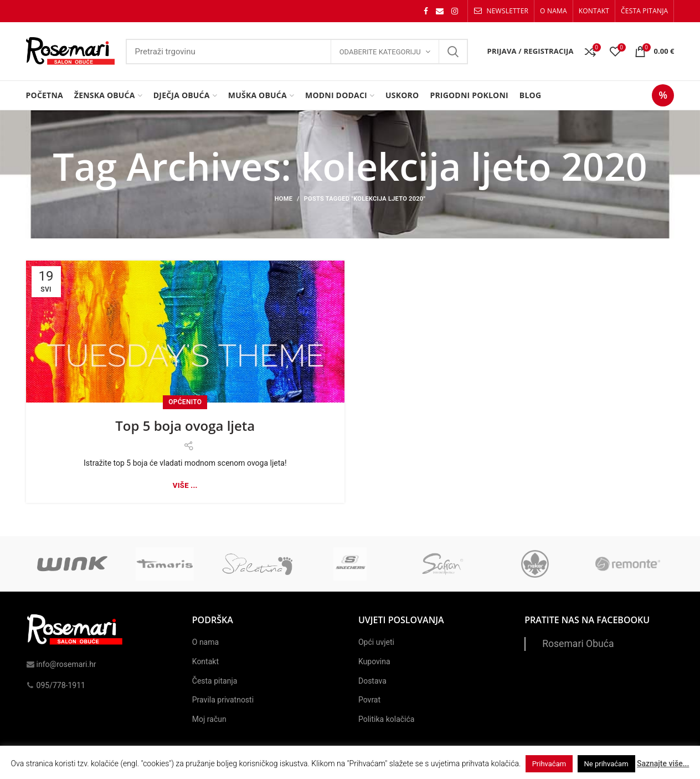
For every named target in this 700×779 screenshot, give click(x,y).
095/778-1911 (55, 685)
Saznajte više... (663, 763)
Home (283, 198)
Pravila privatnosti (223, 699)
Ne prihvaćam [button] (606, 764)
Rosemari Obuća (578, 643)
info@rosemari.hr (61, 664)
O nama (205, 642)
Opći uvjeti (376, 642)
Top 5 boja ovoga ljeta (185, 425)
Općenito (185, 402)
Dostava (372, 680)
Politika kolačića (386, 719)
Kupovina (374, 661)
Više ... (185, 485)
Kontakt (205, 661)
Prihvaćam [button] (549, 764)
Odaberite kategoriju (380, 52)
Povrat (369, 699)
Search (453, 51)
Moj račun (209, 719)
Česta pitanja (215, 680)
